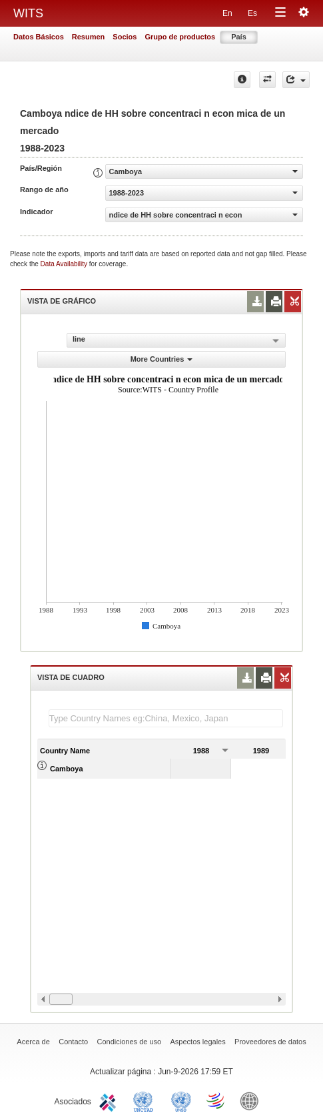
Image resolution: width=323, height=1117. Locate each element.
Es (252, 13)
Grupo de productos (180, 37)
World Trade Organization (216, 1100)
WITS (28, 13)
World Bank (252, 1100)
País (238, 37)
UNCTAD (146, 1100)
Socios (125, 37)
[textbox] (166, 718)
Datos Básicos (38, 37)
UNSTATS (181, 1100)
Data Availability (65, 264)
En (227, 13)
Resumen (88, 37)
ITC (110, 1100)
